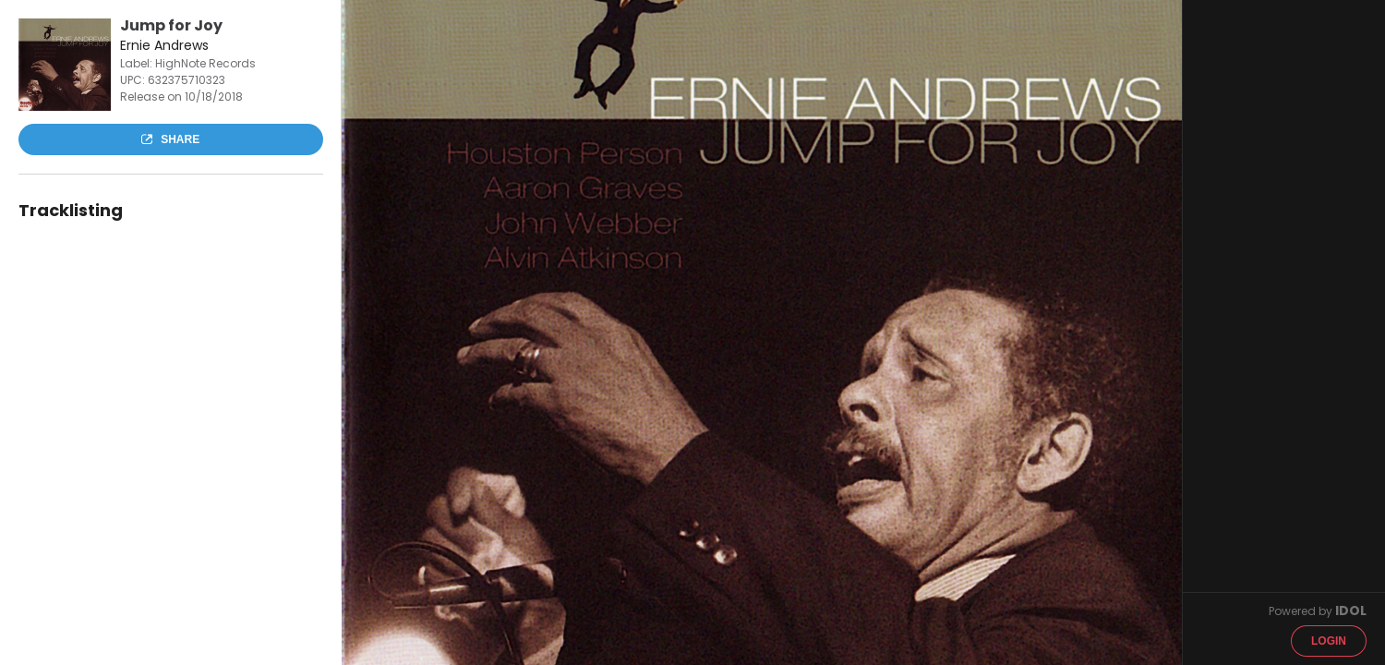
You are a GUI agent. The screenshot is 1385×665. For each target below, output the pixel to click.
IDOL (1351, 610)
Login (1328, 641)
